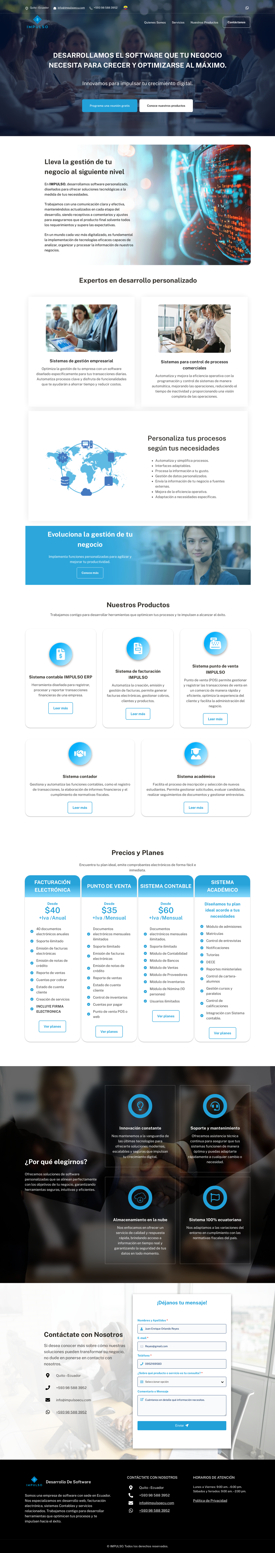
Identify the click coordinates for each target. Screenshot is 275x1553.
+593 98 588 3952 (71, 1412)
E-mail (143, 1338)
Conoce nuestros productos (166, 105)
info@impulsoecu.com (71, 7)
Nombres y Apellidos (153, 1320)
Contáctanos (236, 22)
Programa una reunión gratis (110, 105)
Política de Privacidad (210, 1501)
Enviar (181, 1425)
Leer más (60, 726)
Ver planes (52, 1045)
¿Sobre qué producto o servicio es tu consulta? (170, 1373)
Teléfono (145, 1355)
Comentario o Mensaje (153, 1391)
